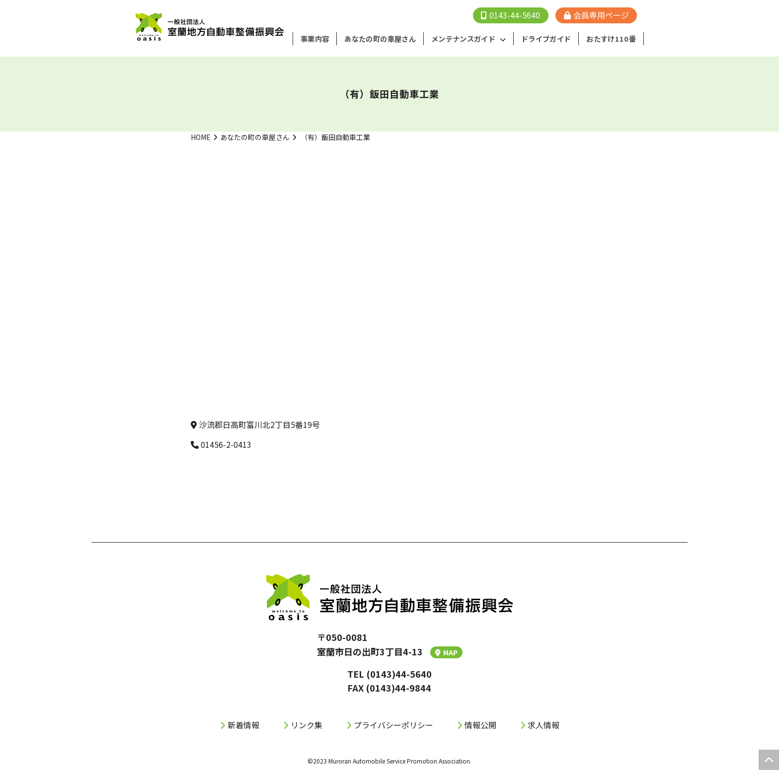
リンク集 (306, 724)
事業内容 (322, 39)
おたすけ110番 (612, 39)
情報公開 (480, 724)
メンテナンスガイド (468, 39)
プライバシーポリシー (393, 724)
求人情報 (543, 724)
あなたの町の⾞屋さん (386, 39)
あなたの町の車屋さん (255, 136)
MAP (446, 652)
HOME (201, 136)
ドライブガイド (549, 39)
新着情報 (243, 724)
